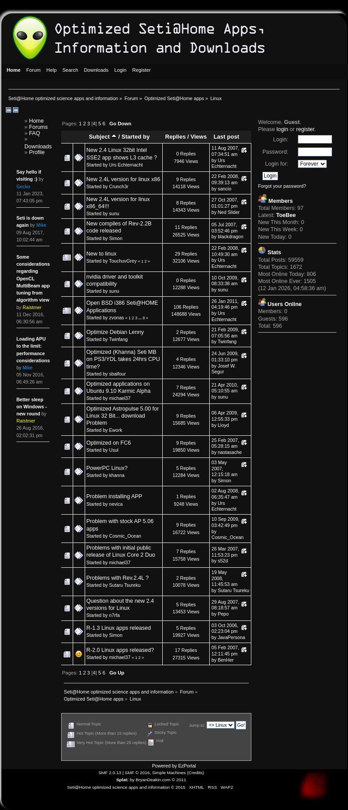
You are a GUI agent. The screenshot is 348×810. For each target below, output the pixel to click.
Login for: (276, 164)
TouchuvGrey (123, 261)
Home (36, 121)
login (282, 129)
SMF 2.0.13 (109, 772)
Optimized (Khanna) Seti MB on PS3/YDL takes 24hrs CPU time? (123, 359)
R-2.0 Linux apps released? (120, 650)
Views (199, 136)
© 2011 (179, 779)
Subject (103, 136)
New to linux (101, 254)
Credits (195, 772)
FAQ (34, 133)
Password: (275, 152)
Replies (175, 136)
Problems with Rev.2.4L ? (117, 578)
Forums (38, 127)
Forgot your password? (282, 186)
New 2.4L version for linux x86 (123, 179)
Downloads (38, 146)
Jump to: (197, 725)
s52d (223, 560)
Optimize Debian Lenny (115, 332)
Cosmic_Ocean (125, 536)
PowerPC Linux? (107, 468)
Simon (115, 238)
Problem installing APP (114, 496)
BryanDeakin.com (153, 779)
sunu (114, 213)
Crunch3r (119, 186)
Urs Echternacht (126, 164)
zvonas (116, 317)
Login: (280, 139)
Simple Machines (169, 772)
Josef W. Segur (223, 369)
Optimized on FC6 (108, 443)
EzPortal (187, 765)
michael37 (119, 398)
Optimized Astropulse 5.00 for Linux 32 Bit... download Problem (122, 416)
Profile (36, 152)
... (140, 318)
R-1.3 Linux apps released (118, 628)
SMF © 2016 (137, 772)
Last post (226, 136)
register (305, 129)
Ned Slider (228, 212)
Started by (135, 136)
